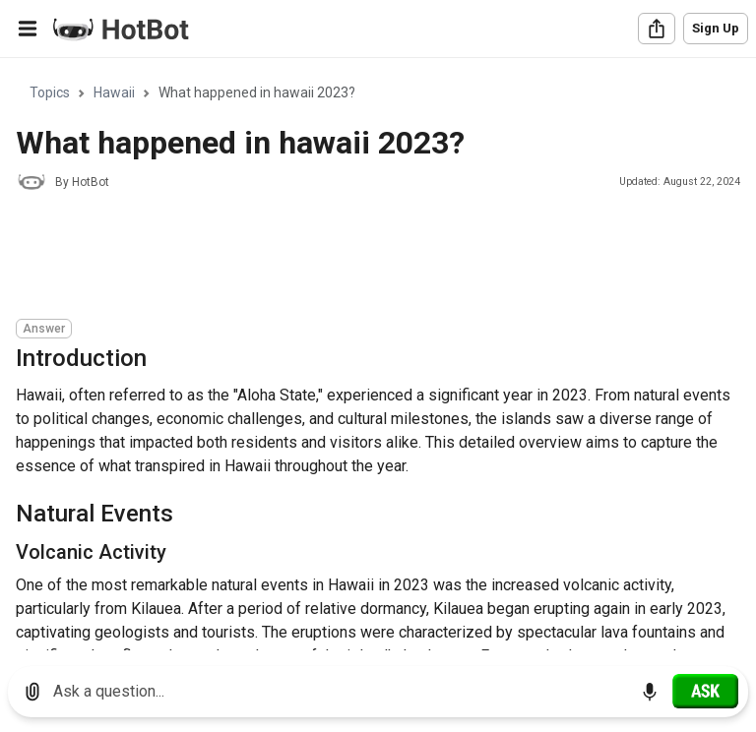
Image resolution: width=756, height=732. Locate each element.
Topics (50, 92)
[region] (378, 354)
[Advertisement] (374, 258)
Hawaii (114, 92)
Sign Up (715, 28)
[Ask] (705, 690)
